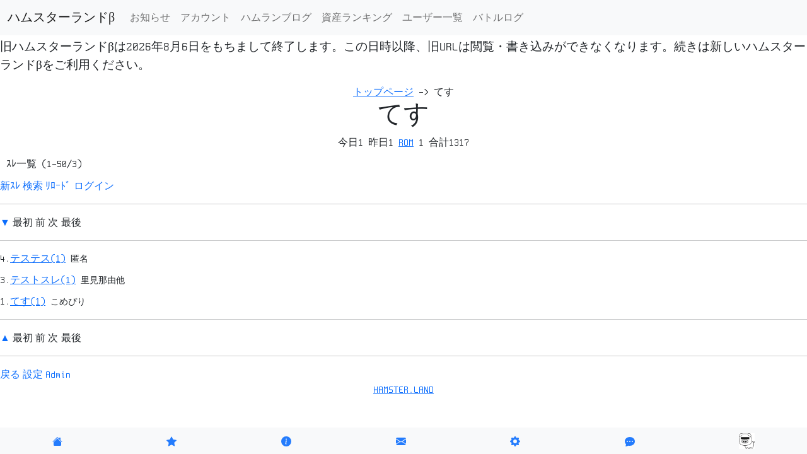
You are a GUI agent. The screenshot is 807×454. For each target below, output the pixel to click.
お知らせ (150, 18)
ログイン (94, 186)
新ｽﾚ (10, 186)
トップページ (383, 92)
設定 (33, 375)
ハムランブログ (276, 18)
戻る (10, 375)
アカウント (205, 18)
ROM (406, 142)
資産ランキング (357, 18)
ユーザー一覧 (432, 18)
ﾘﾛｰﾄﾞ (58, 186)
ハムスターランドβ (61, 17)
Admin (58, 375)
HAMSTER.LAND (403, 390)
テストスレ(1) (43, 280)
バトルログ (498, 18)
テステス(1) (38, 258)
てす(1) (27, 301)
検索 (33, 186)
